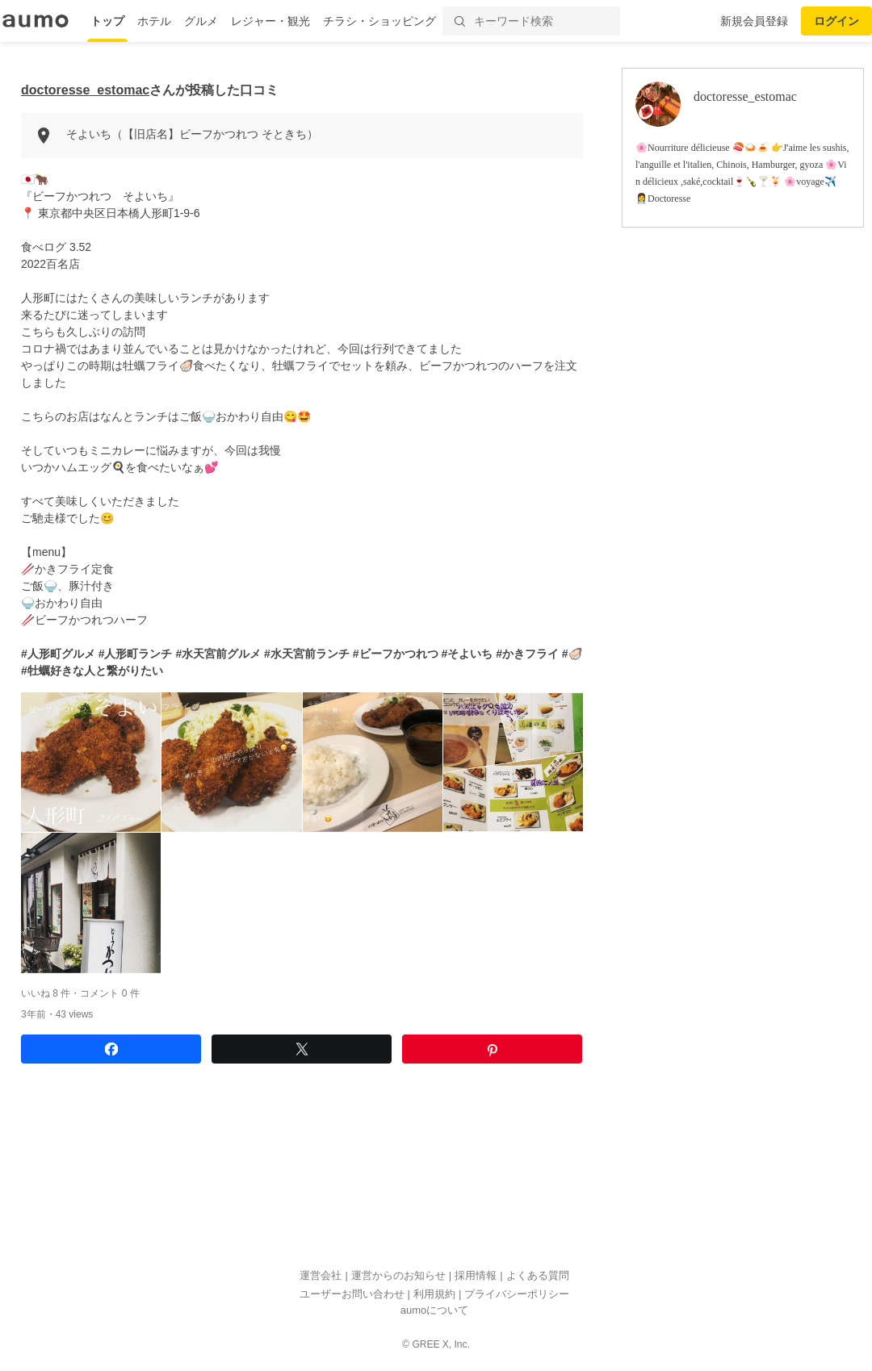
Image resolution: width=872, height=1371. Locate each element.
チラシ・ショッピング (379, 21)
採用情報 (476, 1275)
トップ (107, 21)
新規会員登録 (754, 21)
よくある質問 (537, 1275)
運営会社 (321, 1275)
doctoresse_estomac (85, 90)
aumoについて (434, 1310)
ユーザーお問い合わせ (352, 1294)
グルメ (201, 21)
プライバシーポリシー (516, 1294)
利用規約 (434, 1294)
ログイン (836, 21)
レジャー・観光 (270, 21)
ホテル (154, 21)
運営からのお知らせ (398, 1275)
